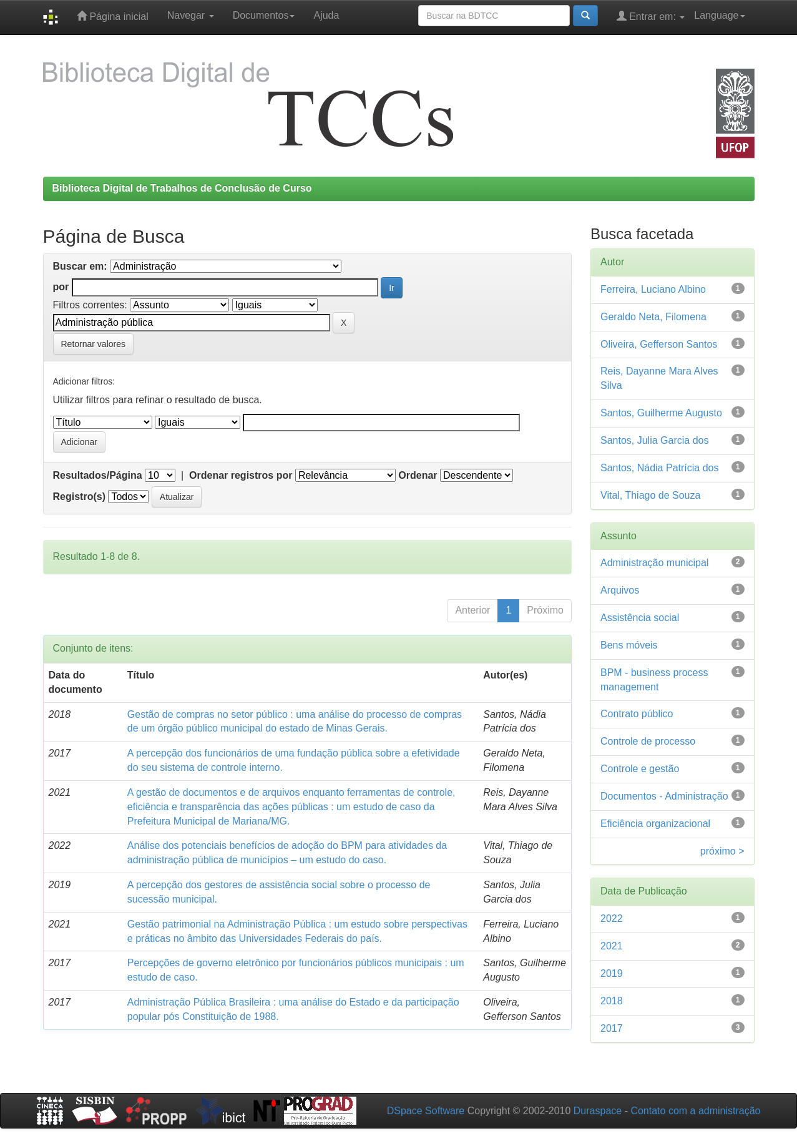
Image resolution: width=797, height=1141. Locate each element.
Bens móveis (629, 645)
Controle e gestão (639, 768)
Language (719, 15)
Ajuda (326, 15)
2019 (611, 973)
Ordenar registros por (240, 475)
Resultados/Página (97, 475)
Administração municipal (654, 562)
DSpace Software (426, 1110)
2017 (611, 1028)
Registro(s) (79, 496)
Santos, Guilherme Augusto (661, 413)
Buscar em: (80, 266)
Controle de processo (647, 741)
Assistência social (639, 617)
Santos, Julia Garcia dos (654, 440)
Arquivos (619, 590)
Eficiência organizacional (655, 823)
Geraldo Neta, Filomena (653, 316)
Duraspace (598, 1110)
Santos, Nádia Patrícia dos (659, 468)
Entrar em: (651, 16)
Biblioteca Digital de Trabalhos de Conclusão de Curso (182, 188)
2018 (611, 1001)
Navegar (190, 15)
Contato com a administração (695, 1110)
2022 (611, 918)
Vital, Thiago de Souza (650, 495)
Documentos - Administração (664, 796)
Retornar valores (93, 344)
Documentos (264, 15)
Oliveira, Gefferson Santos (658, 344)
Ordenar (417, 475)
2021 (611, 946)
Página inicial (113, 16)
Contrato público (636, 713)
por (61, 287)
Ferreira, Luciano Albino (653, 289)
